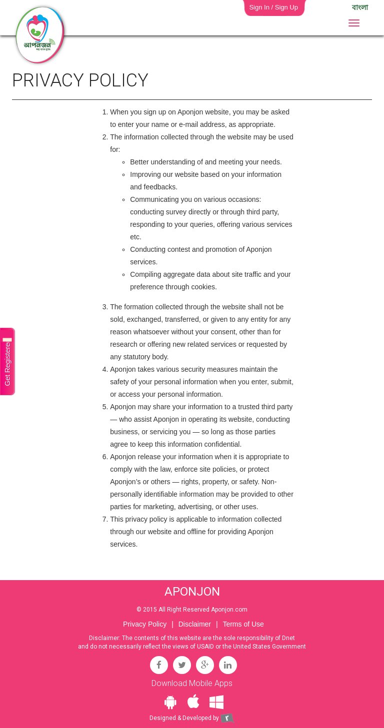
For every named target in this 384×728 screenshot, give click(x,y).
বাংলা (360, 7)
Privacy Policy (144, 624)
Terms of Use (243, 624)
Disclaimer (194, 624)
